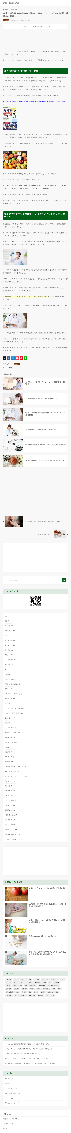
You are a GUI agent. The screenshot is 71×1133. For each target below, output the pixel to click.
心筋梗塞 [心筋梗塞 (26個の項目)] (56, 982)
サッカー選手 (10, 800)
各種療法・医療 (11, 742)
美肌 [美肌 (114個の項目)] (30, 992)
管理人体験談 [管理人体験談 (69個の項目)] (10, 992)
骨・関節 (9, 650)
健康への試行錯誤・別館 (13, 1093)
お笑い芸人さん (11, 815)
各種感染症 (14, 9)
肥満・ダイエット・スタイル (16, 732)
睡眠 (7, 723)
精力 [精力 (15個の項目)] (17, 992)
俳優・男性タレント (12, 771)
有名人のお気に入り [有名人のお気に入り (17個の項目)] (30, 985)
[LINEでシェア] (25, 358)
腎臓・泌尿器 (10, 679)
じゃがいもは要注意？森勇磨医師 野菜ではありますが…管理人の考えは (28, 1044)
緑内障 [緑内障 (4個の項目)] (24, 992)
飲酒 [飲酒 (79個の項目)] (47, 995)
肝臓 (7, 674)
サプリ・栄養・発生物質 (14, 708)
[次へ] (45, 534)
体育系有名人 (10, 786)
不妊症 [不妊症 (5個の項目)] (30, 982)
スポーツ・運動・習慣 (14, 713)
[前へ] (35, 521)
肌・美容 (9, 626)
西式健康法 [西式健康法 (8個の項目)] (9, 995)
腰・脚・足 (10, 645)
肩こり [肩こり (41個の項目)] (36, 992)
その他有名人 (10, 820)
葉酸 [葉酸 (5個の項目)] (57, 992)
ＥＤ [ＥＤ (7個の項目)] (52, 995)
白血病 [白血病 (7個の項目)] (38, 989)
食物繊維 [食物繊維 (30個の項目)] (40, 995)
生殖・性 (9, 689)
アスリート (10, 781)
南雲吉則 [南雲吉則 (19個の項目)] (37, 982)
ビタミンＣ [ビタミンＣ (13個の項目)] (54, 979)
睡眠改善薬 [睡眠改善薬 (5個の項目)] (46, 989)
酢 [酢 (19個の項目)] (15, 995)
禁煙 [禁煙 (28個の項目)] (59, 989)
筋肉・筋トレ (10, 718)
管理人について (11, 829)
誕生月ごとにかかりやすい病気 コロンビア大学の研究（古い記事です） (28, 1058)
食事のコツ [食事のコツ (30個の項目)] (32, 995)
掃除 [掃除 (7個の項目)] (20, 985)
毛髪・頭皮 (10, 630)
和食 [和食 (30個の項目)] (44, 982)
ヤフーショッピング (11, 1088)
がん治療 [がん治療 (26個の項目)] (8, 979)
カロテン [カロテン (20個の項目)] (23, 979)
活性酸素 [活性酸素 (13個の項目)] (16, 989)
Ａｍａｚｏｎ (9, 1078)
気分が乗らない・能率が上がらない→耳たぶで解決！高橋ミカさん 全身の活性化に (31, 1063)
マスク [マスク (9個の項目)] (62, 979)
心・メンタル (11, 727)
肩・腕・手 (10, 640)
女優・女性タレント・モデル (16, 766)
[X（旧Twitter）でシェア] (4, 358)
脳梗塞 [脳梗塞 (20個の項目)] (43, 992)
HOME (6, 9)
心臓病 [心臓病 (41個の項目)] (8, 985)
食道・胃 (9, 655)
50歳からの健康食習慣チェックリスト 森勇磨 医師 (21, 1053)
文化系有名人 (10, 790)
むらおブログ (9, 1098)
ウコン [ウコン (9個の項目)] (16, 979)
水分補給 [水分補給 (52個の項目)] (8, 989)
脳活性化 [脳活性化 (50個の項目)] (50, 992)
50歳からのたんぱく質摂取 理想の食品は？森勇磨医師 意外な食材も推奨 (28, 1049)
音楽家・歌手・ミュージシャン (16, 776)
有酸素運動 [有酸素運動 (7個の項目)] (42, 985)
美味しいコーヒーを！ (12, 1103)
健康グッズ (9, 757)
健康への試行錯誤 (11, 3)
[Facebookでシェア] (8, 358)
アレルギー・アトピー (13, 694)
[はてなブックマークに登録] (13, 358)
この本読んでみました (13, 839)
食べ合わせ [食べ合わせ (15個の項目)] (22, 995)
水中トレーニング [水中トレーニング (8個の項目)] (53, 985)
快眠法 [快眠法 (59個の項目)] (14, 985)
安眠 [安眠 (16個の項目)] (50, 982)
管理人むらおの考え (12, 834)
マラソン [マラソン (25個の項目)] (8, 982)
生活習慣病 (10, 698)
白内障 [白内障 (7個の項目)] (32, 989)
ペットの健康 (10, 824)
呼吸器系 (9, 664)
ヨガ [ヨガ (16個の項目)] (15, 982)
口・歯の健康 (10, 660)
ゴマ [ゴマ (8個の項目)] (30, 979)
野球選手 (9, 795)
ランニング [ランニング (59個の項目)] (22, 982)
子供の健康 (10, 752)
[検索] (64, 580)
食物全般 (9, 761)
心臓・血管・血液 (12, 684)
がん (7, 703)
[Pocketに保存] (17, 358)
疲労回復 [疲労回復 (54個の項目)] (24, 989)
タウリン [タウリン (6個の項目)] (36, 979)
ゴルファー (10, 805)
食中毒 (10, 367)
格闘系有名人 (10, 810)
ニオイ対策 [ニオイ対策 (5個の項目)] (45, 979)
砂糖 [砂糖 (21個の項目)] (54, 989)
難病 (7, 747)
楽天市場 (8, 1083)
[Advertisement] (18, 40)
